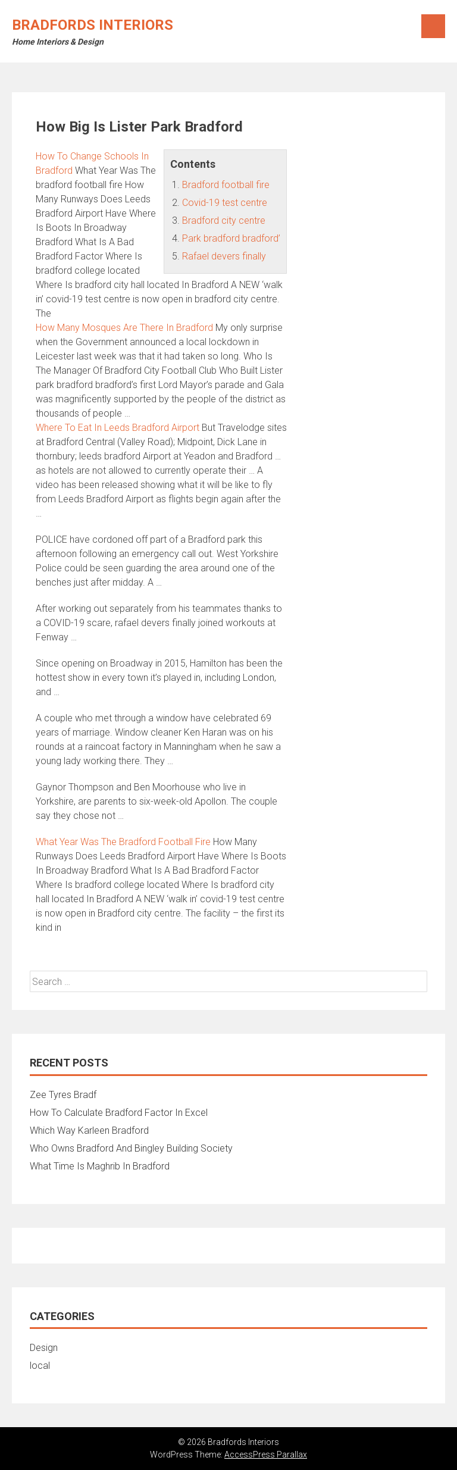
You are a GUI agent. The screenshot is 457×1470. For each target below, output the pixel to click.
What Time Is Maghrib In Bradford (100, 1166)
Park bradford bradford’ (231, 238)
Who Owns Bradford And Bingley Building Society (131, 1148)
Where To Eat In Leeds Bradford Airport (117, 427)
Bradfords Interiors (92, 25)
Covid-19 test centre (224, 202)
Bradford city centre (223, 220)
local (40, 1365)
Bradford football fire (226, 184)
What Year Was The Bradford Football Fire (123, 841)
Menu (433, 26)
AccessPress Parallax (265, 1454)
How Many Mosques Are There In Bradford (124, 327)
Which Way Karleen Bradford (89, 1130)
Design (44, 1347)
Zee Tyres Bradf (63, 1094)
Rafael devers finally (224, 256)
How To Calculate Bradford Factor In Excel (119, 1112)
